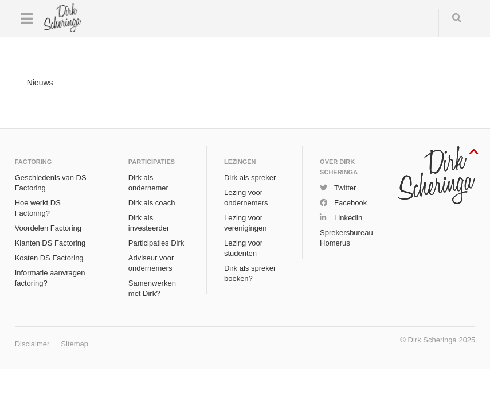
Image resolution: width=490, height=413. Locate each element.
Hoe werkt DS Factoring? (38, 207)
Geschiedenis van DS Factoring (51, 182)
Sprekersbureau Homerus (346, 237)
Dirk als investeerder (149, 222)
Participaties (151, 161)
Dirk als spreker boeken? (250, 273)
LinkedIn (348, 217)
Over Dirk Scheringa (339, 167)
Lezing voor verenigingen (245, 222)
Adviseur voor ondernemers (151, 263)
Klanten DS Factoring (50, 243)
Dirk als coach (151, 202)
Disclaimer (32, 344)
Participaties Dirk (156, 243)
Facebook (350, 202)
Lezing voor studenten (243, 248)
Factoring (33, 161)
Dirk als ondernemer (148, 182)
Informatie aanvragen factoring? (50, 277)
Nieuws (40, 82)
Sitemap (74, 344)
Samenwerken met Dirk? (152, 288)
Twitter (345, 188)
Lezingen (240, 161)
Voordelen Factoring (48, 228)
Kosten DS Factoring (49, 258)
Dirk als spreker (250, 177)
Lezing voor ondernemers (246, 197)
